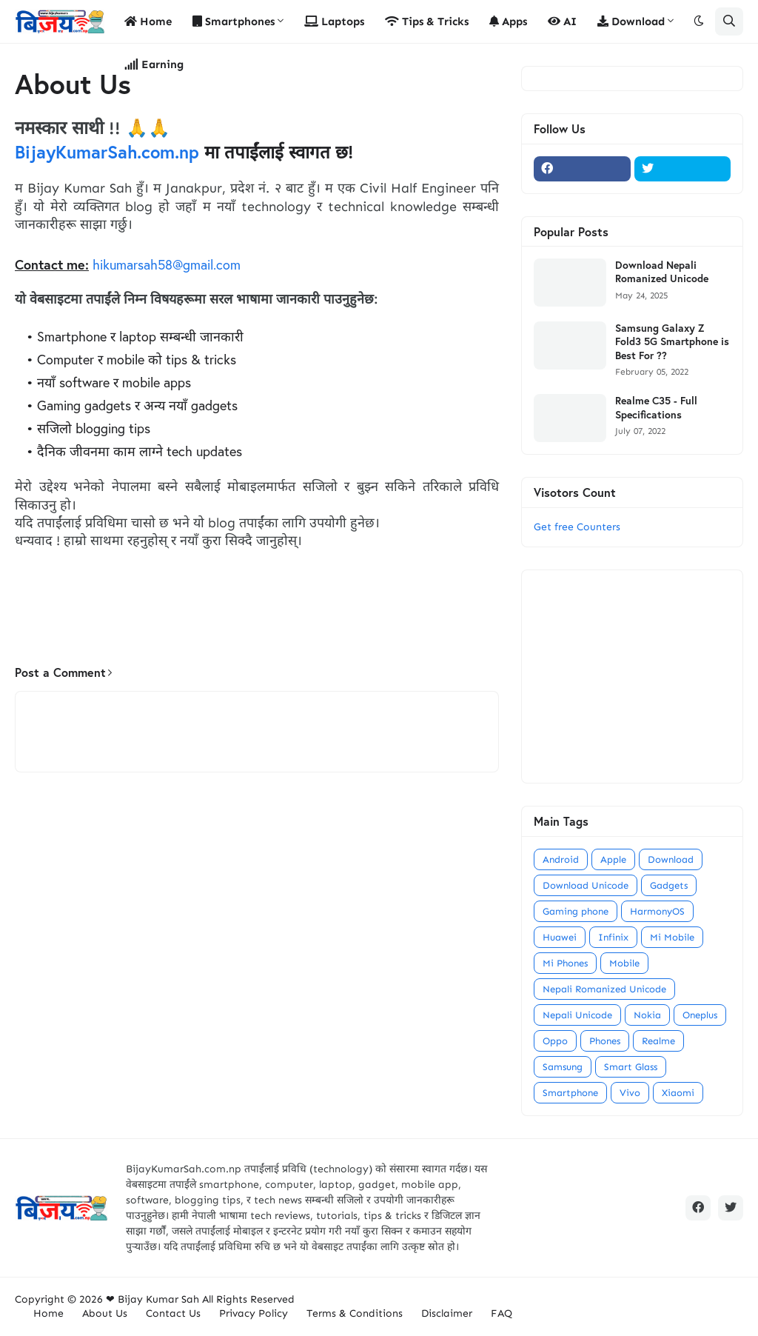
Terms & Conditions (354, 1313)
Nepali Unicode (577, 1015)
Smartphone (570, 1092)
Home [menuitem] (148, 21)
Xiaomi (678, 1092)
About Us (104, 1313)
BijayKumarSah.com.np (107, 152)
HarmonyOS (657, 911)
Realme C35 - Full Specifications (656, 407)
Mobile (624, 963)
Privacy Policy (253, 1313)
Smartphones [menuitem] (233, 21)
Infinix (613, 937)
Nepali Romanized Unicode (604, 989)
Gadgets (669, 885)
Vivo (630, 1092)
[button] (698, 21)
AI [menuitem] (562, 21)
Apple (613, 859)
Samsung (563, 1066)
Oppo (555, 1040)
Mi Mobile (672, 937)
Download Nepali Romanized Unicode (661, 271)
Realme (658, 1040)
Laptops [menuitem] (334, 21)
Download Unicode (585, 885)
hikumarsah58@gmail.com (167, 264)
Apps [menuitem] (508, 21)
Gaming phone (575, 911)
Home (48, 1313)
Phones (604, 1040)
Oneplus (699, 1015)
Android (561, 859)
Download (671, 859)
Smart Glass (630, 1066)
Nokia (647, 1015)
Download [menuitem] (631, 21)
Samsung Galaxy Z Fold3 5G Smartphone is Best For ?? (672, 341)
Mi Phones (565, 963)
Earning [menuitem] (154, 64)
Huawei (560, 937)
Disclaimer (446, 1313)
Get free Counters (577, 527)
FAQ (501, 1313)
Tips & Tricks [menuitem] (427, 21)
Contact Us (173, 1313)
